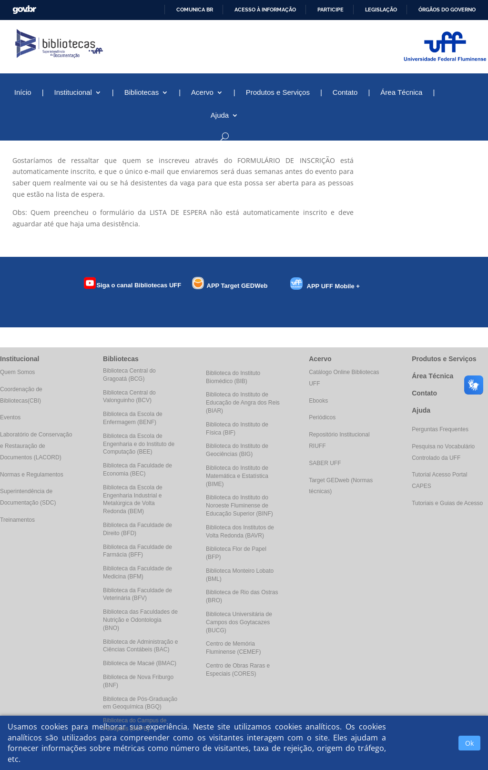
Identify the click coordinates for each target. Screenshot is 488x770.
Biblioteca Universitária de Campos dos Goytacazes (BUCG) (239, 622)
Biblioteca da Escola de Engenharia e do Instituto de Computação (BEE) (138, 444)
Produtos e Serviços (278, 92)
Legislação (381, 9)
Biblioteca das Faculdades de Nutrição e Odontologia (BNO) (140, 619)
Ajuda (220, 115)
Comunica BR (194, 9)
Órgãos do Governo (447, 9)
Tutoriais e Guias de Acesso (447, 503)
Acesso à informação (265, 9)
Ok (469, 743)
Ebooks (318, 400)
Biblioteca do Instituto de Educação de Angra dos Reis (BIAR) (243, 402)
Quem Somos (17, 372)
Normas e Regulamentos (31, 474)
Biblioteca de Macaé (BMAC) (139, 663)
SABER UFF (325, 463)
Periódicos (322, 417)
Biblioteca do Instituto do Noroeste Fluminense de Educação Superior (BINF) (239, 505)
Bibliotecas (141, 92)
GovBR (24, 9)
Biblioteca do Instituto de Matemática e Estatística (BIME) (237, 476)
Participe (330, 9)
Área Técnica (401, 92)
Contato (345, 92)
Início (22, 92)
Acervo (202, 92)
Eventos (10, 417)
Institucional (73, 92)
